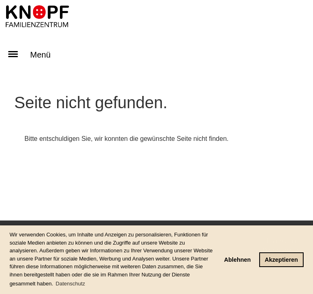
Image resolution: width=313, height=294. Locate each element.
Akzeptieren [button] (281, 259)
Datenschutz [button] (70, 284)
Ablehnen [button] (237, 259)
